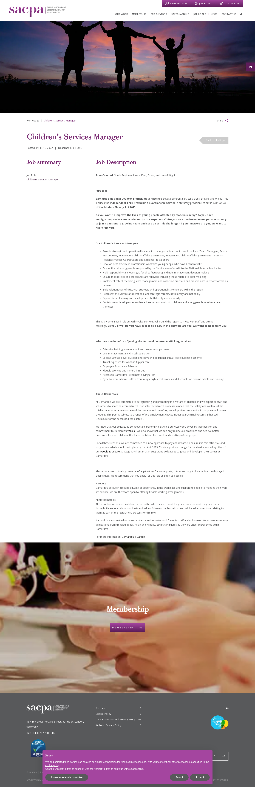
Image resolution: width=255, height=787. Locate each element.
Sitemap (100, 708)
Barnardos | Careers (134, 536)
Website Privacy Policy (108, 725)
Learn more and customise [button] (67, 777)
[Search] (241, 13)
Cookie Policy (103, 713)
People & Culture (110, 451)
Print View (32, 772)
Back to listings (215, 140)
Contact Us (231, 3)
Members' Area (179, 3)
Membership (123, 627)
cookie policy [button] (52, 765)
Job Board (205, 3)
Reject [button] (179, 777)
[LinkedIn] (227, 708)
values (131, 431)
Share (220, 120)
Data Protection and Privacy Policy (115, 719)
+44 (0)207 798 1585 (43, 733)
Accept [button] (200, 777)
